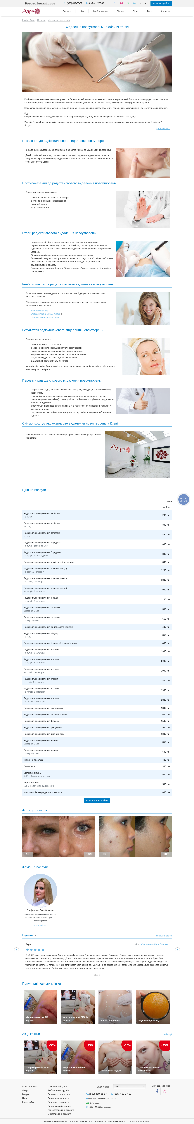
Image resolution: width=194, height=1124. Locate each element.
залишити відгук (164, 936)
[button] (16, 949)
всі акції (168, 1034)
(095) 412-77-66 (96, 3)
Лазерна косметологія (59, 1094)
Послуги (67, 11)
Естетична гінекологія (58, 1102)
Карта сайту (28, 1102)
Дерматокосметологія (59, 20)
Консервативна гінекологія (61, 1110)
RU (140, 3)
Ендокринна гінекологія (59, 1106)
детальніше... (163, 128)
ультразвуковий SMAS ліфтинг (46, 314)
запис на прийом (161, 3)
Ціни (82, 11)
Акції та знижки (100, 11)
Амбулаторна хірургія (58, 1090)
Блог (149, 11)
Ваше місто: (103, 1087)
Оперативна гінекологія (59, 1114)
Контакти (165, 11)
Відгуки (120, 11)
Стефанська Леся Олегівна (155, 944)
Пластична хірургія (57, 1086)
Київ (117, 1086)
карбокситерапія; (39, 311)
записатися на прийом (97, 800)
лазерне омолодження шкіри (45, 317)
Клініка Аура (28, 20)
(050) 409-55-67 (74, 3)
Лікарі (135, 11)
